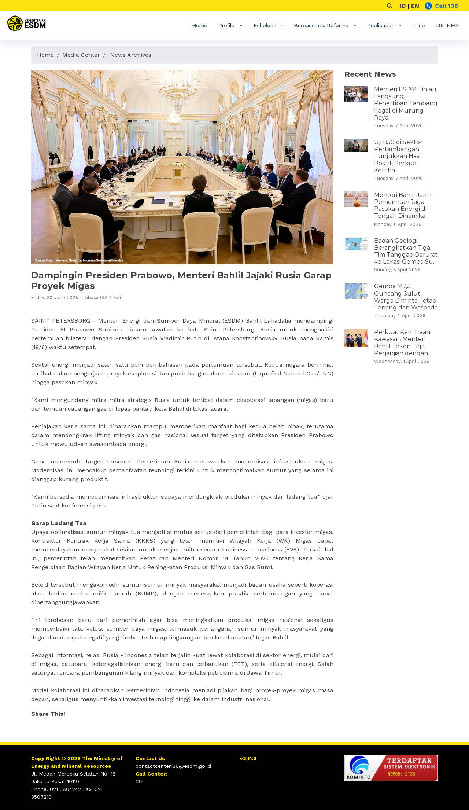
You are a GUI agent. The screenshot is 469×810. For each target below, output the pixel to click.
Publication (381, 25)
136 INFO (447, 25)
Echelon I (265, 25)
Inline (418, 25)
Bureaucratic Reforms (322, 25)
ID (403, 5)
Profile (227, 25)
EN (415, 5)
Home (199, 25)
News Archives (130, 54)
